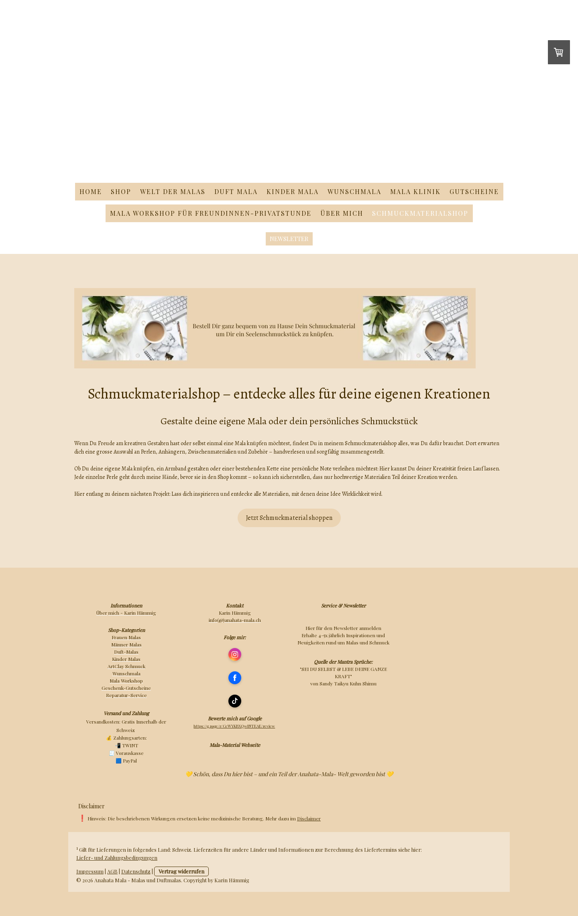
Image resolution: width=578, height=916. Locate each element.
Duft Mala (236, 191)
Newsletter (289, 239)
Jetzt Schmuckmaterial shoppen (289, 517)
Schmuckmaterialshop (420, 213)
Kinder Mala (293, 191)
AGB (112, 871)
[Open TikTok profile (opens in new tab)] (234, 701)
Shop (121, 191)
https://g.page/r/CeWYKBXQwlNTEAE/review (234, 726)
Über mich (341, 213)
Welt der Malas (173, 191)
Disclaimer (309, 818)
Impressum (90, 871)
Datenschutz (136, 871)
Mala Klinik (415, 191)
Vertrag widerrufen (181, 871)
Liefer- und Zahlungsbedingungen (116, 857)
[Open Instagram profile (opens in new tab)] (234, 654)
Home (90, 191)
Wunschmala (354, 191)
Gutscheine (474, 191)
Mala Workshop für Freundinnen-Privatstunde (210, 213)
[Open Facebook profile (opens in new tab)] (234, 677)
